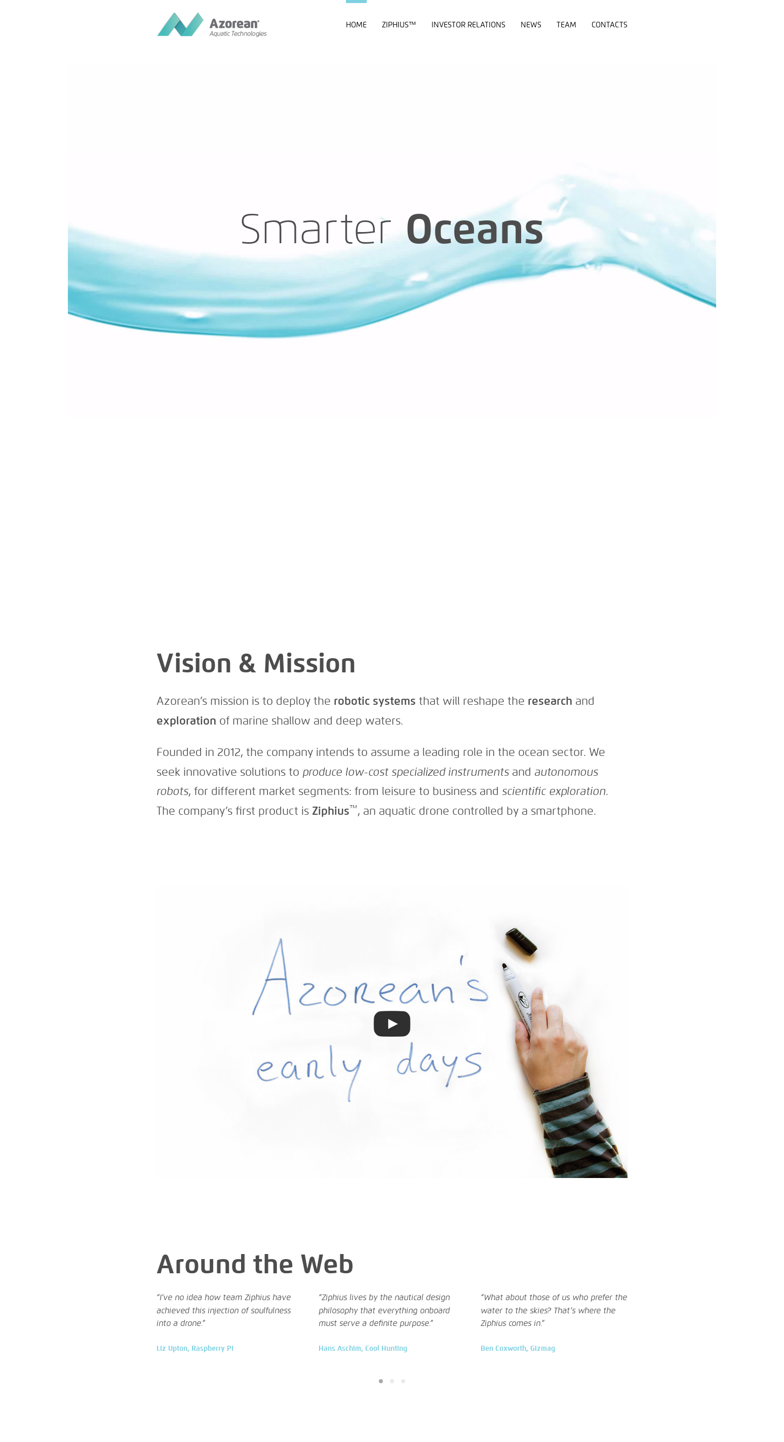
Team (566, 24)
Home (356, 24)
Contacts (610, 24)
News (531, 24)
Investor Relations (468, 24)
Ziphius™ (399, 24)
